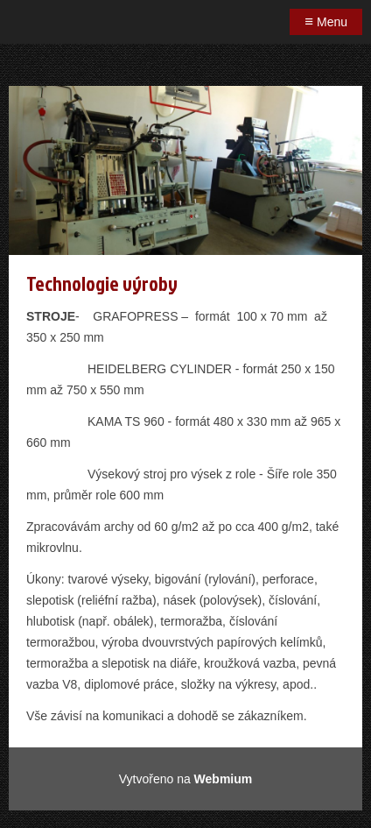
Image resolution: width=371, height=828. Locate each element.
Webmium (223, 779)
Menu (325, 21)
